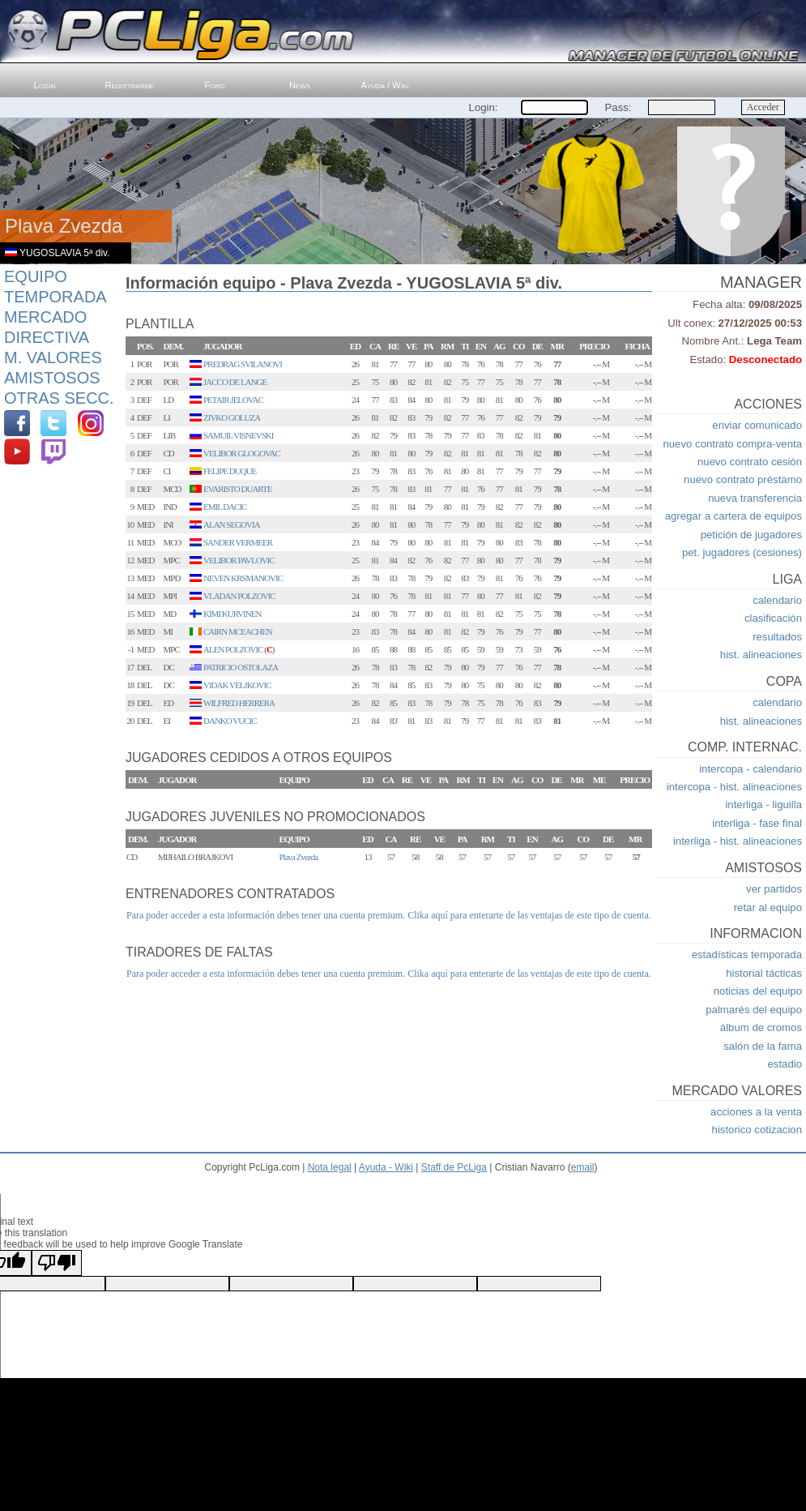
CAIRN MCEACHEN (237, 631)
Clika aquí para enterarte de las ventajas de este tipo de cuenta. (529, 915)
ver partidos (774, 889)
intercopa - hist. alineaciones (734, 787)
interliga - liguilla (763, 804)
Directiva (46, 337)
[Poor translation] (57, 1263)
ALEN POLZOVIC (232, 649)
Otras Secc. (59, 398)
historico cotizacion (757, 1130)
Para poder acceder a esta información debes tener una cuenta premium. (265, 915)
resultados (777, 637)
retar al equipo (768, 907)
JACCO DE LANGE (235, 382)
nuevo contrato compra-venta (732, 444)
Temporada (55, 297)
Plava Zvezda (298, 857)
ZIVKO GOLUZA (231, 417)
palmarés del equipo (754, 1010)
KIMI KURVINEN (232, 614)
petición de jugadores (751, 535)
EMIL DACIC (224, 507)
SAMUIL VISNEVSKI (238, 435)
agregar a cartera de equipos (733, 516)
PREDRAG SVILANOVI (242, 364)
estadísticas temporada (747, 954)
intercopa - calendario (750, 769)
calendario (777, 600)
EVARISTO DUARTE (237, 489)
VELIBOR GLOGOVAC (241, 453)
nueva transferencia (755, 498)
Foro (215, 85)
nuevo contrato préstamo (743, 479)
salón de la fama (762, 1046)
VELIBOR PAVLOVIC (239, 560)
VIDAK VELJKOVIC (237, 685)
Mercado (45, 317)
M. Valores (53, 357)
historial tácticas (764, 973)
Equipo (35, 276)
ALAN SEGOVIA (231, 524)
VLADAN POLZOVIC (239, 596)
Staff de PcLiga (454, 1167)
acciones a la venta (756, 1112)
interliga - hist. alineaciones (737, 841)
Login (45, 85)
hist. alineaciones (761, 654)
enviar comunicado (757, 425)
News (299, 85)
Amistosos (52, 378)
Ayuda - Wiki (386, 1167)
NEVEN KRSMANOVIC (243, 578)
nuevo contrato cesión (749, 462)
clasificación (773, 618)
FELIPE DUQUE (229, 471)
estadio (784, 1064)
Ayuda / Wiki (385, 85)
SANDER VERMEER (237, 542)
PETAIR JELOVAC (233, 400)
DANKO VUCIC (230, 721)
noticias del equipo (758, 991)
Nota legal (330, 1167)
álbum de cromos (761, 1027)
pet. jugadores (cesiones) (742, 552)
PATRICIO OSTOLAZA (240, 667)
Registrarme (130, 85)
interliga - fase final (757, 823)
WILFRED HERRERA (239, 703)
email (583, 1167)
